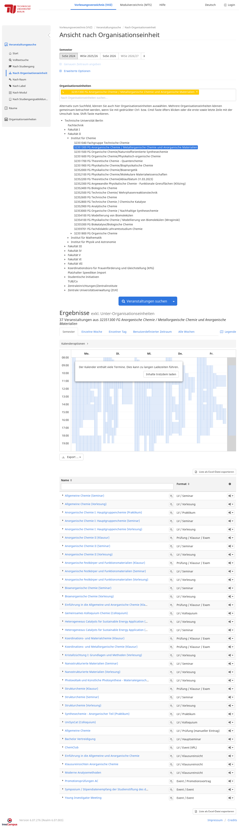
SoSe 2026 (109, 56)
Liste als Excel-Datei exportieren (214, 471)
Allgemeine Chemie (77, 730)
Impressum (215, 820)
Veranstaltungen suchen (144, 301)
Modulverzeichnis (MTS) (136, 5)
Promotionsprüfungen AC (81, 781)
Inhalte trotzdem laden (161, 374)
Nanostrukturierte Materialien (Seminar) (91, 663)
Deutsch (210, 5)
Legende (228, 332)
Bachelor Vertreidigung (80, 739)
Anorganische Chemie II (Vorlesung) (88, 554)
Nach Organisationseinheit (27, 73)
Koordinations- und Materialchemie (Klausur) (94, 638)
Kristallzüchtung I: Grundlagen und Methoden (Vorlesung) (103, 655)
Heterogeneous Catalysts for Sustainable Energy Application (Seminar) (111, 630)
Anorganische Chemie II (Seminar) (87, 546)
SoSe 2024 (68, 56)
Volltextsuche (18, 60)
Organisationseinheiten (20, 119)
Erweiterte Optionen (74, 71)
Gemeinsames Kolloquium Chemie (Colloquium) (96, 613)
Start (13, 53)
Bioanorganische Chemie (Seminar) (88, 588)
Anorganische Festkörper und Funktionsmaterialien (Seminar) (105, 571)
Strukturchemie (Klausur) (81, 688)
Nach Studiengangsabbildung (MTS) (29, 99)
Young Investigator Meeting (83, 798)
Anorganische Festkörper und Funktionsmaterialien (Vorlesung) (106, 579)
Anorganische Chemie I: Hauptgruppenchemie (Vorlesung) (103, 529)
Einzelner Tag (118, 332)
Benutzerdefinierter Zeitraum (152, 332)
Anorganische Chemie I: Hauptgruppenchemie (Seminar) (102, 521)
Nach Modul (17, 92)
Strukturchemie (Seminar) (82, 697)
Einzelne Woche (91, 332)
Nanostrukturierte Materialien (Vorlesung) (92, 672)
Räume (10, 108)
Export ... (71, 457)
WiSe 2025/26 (89, 56)
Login (229, 5)
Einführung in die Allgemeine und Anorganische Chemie (102, 756)
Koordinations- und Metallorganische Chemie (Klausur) (101, 646)
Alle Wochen (186, 332)
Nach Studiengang (21, 66)
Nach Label (17, 86)
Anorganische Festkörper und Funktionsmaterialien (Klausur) (105, 563)
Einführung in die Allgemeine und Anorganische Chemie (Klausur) (108, 605)
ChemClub (72, 747)
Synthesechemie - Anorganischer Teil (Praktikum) (97, 714)
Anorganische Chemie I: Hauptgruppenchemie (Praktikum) (103, 512)
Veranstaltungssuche (20, 44)
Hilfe (162, 5)
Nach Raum (17, 79)
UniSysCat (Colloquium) (80, 722)
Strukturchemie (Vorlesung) (83, 705)
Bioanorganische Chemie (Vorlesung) (89, 596)
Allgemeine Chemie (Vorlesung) (85, 504)
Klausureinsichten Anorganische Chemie (91, 764)
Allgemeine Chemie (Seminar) (84, 495)
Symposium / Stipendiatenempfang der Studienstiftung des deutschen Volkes (116, 789)
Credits (232, 820)
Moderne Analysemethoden (83, 772)
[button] (231, 496)
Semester (65, 50)
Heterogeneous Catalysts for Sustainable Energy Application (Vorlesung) (112, 621)
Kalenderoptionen (73, 343)
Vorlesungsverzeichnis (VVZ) (93, 5)
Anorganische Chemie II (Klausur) (87, 537)
